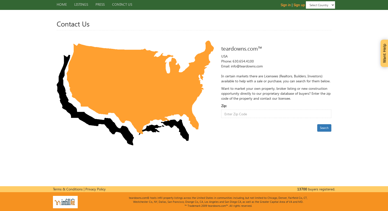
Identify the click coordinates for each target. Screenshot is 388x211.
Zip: (224, 105)
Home (62, 4)
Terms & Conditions (68, 189)
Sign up (299, 4)
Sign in (286, 4)
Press (100, 4)
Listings (81, 4)
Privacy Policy (95, 189)
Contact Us (122, 4)
